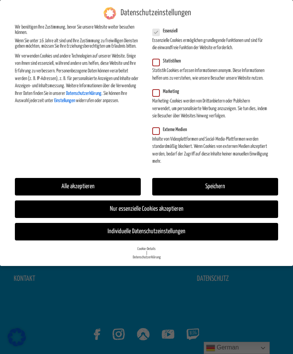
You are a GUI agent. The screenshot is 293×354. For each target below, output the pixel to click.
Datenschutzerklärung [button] (147, 257)
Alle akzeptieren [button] (78, 186)
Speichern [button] (215, 186)
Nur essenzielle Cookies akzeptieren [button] (147, 209)
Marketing (168, 92)
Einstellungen (64, 100)
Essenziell (167, 31)
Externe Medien (172, 129)
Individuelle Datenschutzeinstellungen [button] (146, 231)
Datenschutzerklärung (83, 93)
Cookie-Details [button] (146, 248)
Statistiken (169, 61)
